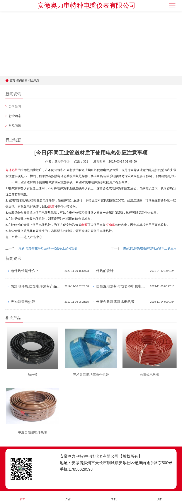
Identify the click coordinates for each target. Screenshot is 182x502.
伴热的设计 (105, 271)
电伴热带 (11, 170)
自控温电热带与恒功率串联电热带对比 (122, 286)
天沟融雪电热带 (23, 302)
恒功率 (110, 225)
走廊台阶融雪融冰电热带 (115, 302)
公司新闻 (15, 106)
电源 (84, 225)
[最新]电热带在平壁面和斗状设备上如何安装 (47, 248)
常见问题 (15, 126)
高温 (51, 206)
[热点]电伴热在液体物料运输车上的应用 (150, 248)
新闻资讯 (22, 80)
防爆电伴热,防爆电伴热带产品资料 (36, 286)
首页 (12, 80)
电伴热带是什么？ (25, 271)
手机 (114, 496)
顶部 (159, 496)
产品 (68, 496)
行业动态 (34, 80)
